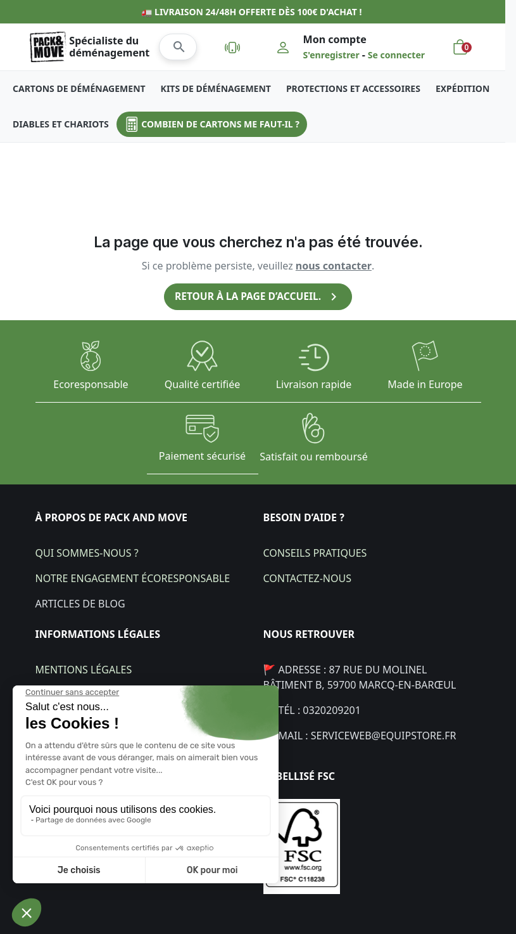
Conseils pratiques (315, 552)
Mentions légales (83, 669)
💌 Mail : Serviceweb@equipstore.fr (359, 735)
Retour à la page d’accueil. (258, 296)
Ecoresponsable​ (90, 384)
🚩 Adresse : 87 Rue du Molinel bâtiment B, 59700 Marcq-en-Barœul (359, 676)
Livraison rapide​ (314, 384)
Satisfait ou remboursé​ (314, 456)
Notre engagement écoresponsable (132, 578)
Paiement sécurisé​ (202, 456)
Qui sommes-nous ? (87, 552)
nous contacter (334, 266)
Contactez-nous (307, 578)
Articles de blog (80, 603)
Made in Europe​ (424, 384)
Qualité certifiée (202, 384)
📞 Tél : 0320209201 (312, 710)
